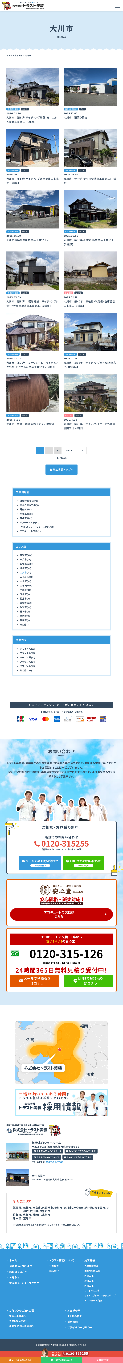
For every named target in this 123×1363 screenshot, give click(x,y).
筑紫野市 (24, 602)
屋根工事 (24, 513)
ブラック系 (25, 653)
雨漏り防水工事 (28, 505)
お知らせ (14, 1277)
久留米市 (24, 563)
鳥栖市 (23, 615)
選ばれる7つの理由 (20, 1266)
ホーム (13, 1260)
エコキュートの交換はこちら (59, 914)
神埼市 (23, 611)
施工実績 (89, 1260)
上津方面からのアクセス (46, 1157)
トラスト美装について (61, 1260)
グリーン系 (25, 666)
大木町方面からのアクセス (48, 1151)
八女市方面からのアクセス (78, 1157)
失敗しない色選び (18, 1320)
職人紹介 (54, 1270)
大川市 (23, 572)
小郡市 (23, 589)
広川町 (23, 594)
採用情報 (72, 1321)
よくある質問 (74, 1316)
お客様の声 (74, 1310)
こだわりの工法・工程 (21, 1310)
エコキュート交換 (29, 531)
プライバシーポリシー (80, 1327)
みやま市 (24, 576)
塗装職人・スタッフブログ (24, 1283)
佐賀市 (23, 607)
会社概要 (54, 1265)
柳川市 (23, 568)
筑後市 (23, 555)
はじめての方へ (18, 1271)
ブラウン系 (25, 661)
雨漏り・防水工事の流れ (21, 1325)
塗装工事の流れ (17, 1315)
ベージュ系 (25, 657)
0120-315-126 (66, 953)
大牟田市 (24, 585)
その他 (23, 624)
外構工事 (24, 518)
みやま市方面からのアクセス (81, 1151)
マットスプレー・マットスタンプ (35, 526)
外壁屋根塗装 (27, 500)
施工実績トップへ (61, 469)
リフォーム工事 (27, 522)
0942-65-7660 (54, 1162)
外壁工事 (24, 509)
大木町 (23, 581)
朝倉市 (23, 598)
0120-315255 (61, 843)
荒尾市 (23, 620)
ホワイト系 (25, 648)
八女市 (23, 559)
